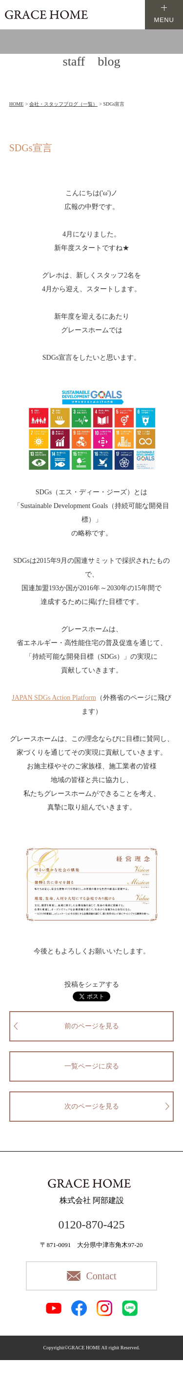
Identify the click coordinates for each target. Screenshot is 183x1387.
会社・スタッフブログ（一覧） (63, 104)
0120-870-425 (92, 1224)
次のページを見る (91, 1106)
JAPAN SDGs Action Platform (54, 697)
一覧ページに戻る (91, 1066)
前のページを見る (91, 1026)
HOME (16, 104)
